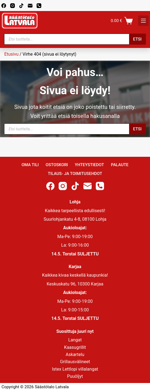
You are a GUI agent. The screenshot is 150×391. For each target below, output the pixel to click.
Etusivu (11, 54)
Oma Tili (30, 164)
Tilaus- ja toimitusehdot (75, 173)
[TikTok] (21, 5)
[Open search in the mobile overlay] (75, 39)
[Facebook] (3, 5)
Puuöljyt (75, 376)
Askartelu (75, 354)
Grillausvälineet (75, 361)
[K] (143, 20)
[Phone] (39, 5)
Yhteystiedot (89, 164)
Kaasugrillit (75, 347)
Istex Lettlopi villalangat (75, 369)
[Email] (30, 5)
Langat (75, 340)
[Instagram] (12, 5)
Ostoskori (57, 164)
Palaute (120, 164)
